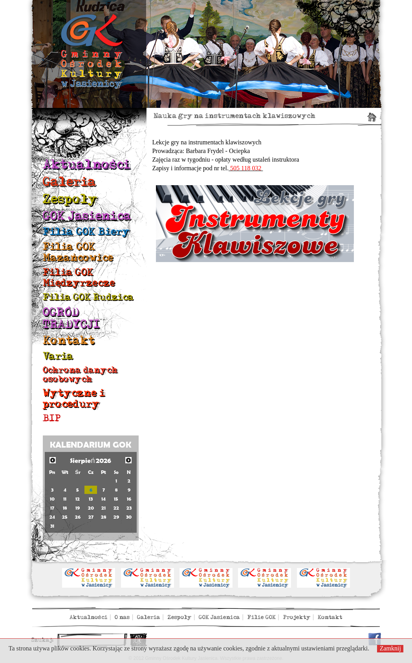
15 (116, 499)
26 (78, 517)
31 (52, 526)
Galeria (69, 181)
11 (64, 499)
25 (65, 517)
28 (103, 517)
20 (91, 508)
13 (91, 499)
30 (129, 517)
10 (52, 499)
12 (77, 499)
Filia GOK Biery (86, 231)
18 (65, 508)
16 (129, 499)
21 (103, 508)
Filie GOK (261, 617)
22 (116, 508)
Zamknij (390, 648)
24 (52, 517)
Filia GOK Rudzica (88, 297)
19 (77, 508)
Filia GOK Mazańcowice (78, 252)
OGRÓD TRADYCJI (71, 318)
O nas (122, 617)
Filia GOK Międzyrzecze (79, 277)
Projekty (297, 617)
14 (103, 499)
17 (52, 508)
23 (129, 508)
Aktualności (86, 164)
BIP (52, 418)
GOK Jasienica (87, 216)
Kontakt (69, 340)
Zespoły (70, 199)
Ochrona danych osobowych (80, 374)
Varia (58, 356)
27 (90, 517)
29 (116, 517)
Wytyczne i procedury (74, 398)
